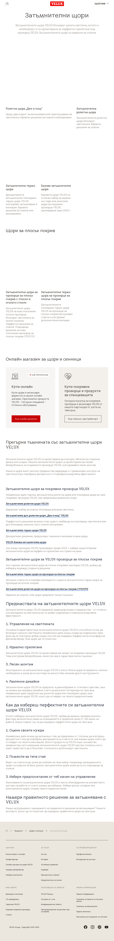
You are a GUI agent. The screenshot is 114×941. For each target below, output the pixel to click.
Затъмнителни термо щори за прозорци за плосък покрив (40, 574)
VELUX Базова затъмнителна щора (26, 542)
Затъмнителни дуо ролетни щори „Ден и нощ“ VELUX (37, 515)
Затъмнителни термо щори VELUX (26, 530)
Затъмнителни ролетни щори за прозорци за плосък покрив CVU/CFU (47, 589)
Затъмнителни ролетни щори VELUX (27, 503)
